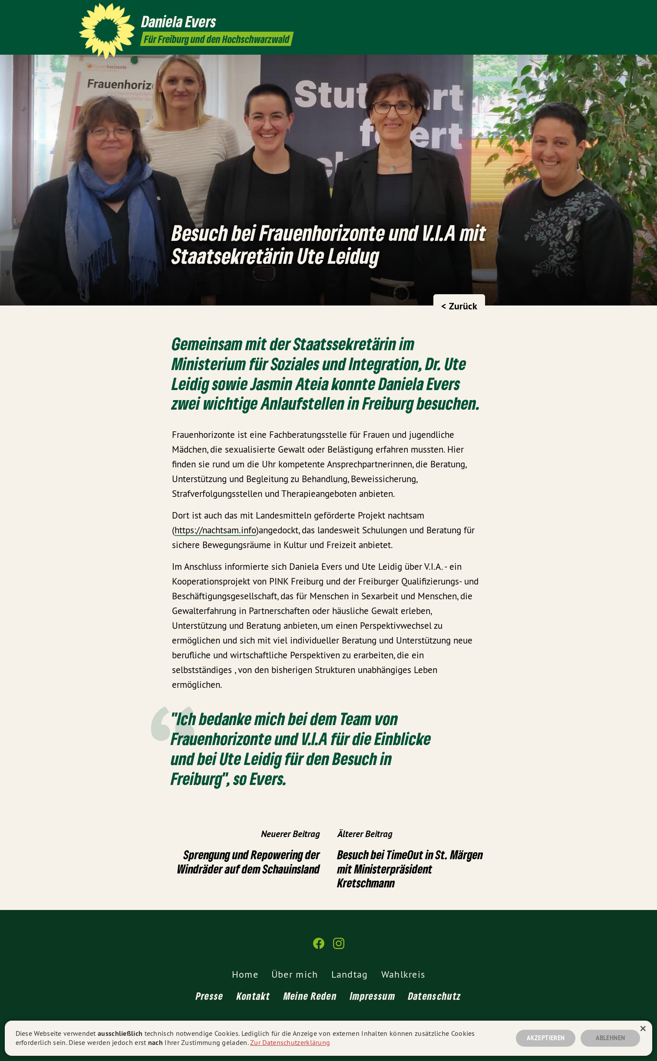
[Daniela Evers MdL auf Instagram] (574, 11)
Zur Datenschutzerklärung (290, 1042)
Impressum (372, 995)
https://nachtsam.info (215, 530)
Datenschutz (434, 995)
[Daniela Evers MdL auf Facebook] (561, 11)
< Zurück (459, 305)
